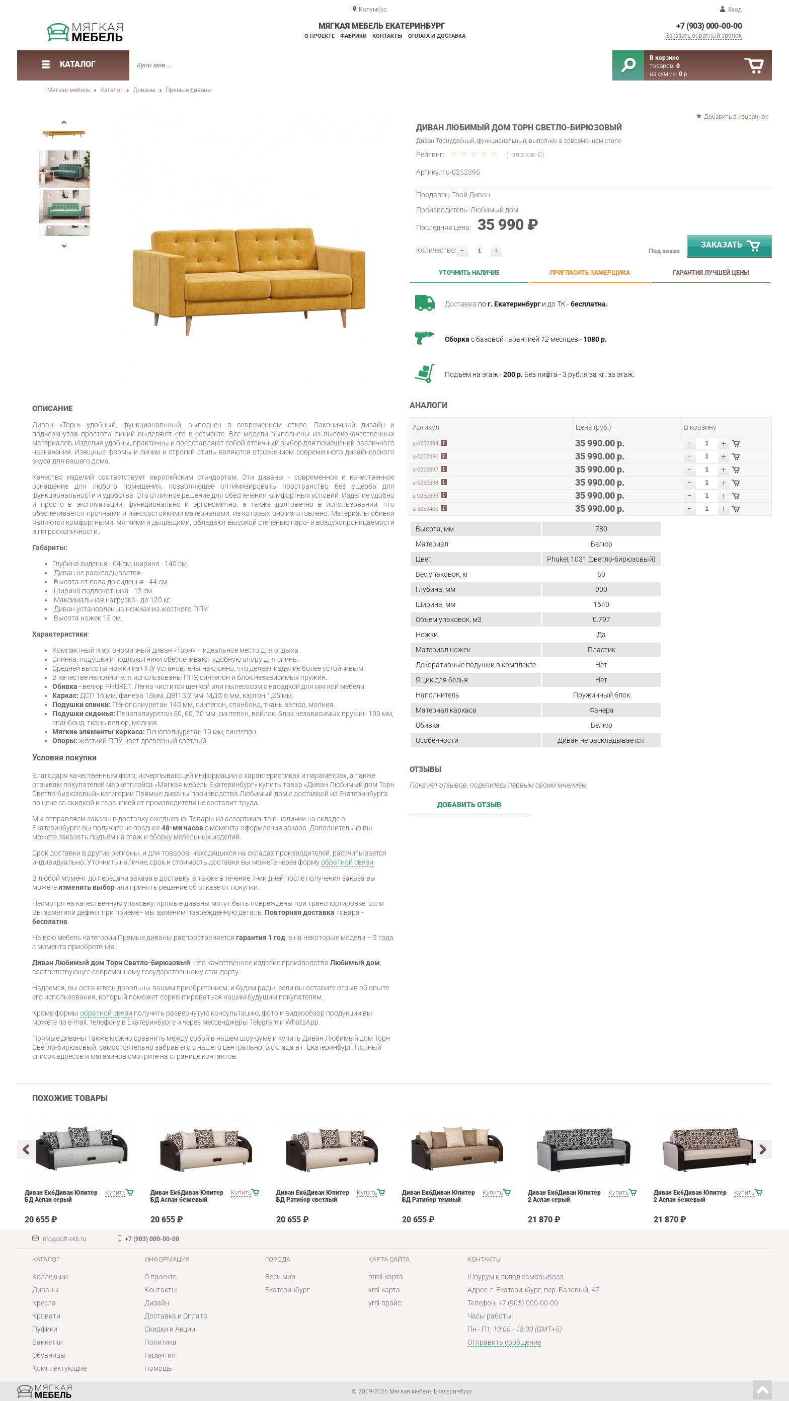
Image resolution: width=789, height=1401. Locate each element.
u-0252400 (425, 509)
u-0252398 (425, 483)
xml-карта (384, 1290)
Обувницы (49, 1355)
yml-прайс (384, 1303)
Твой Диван (471, 195)
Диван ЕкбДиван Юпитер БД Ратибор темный (438, 1196)
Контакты (387, 36)
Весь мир (280, 1277)
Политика (160, 1342)
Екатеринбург (287, 1290)
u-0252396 (425, 456)
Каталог (111, 90)
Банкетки (47, 1342)
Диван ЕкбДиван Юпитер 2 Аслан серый (564, 1196)
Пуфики (44, 1329)
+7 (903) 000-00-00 (709, 26)
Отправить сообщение (504, 1342)
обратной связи (347, 862)
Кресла (44, 1303)
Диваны (144, 90)
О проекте (319, 36)
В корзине (664, 57)
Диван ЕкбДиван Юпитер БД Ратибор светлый (312, 1196)
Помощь (158, 1368)
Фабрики (353, 36)
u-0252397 (425, 469)
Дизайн (156, 1303)
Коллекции (50, 1277)
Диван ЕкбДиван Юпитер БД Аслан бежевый (186, 1196)
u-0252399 (425, 496)
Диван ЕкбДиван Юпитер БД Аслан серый (61, 1196)
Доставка (461, 304)
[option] (253, 249)
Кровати (46, 1316)
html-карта (385, 1277)
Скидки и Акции (169, 1329)
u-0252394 (425, 443)
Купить (115, 1192)
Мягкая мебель (68, 90)
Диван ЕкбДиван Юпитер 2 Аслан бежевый (690, 1196)
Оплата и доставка (436, 36)
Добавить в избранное (736, 116)
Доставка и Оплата (175, 1316)
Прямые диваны (189, 90)
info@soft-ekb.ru (63, 1238)
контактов (219, 1056)
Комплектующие (59, 1368)
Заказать (731, 246)
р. (684, 73)
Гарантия (160, 1355)
